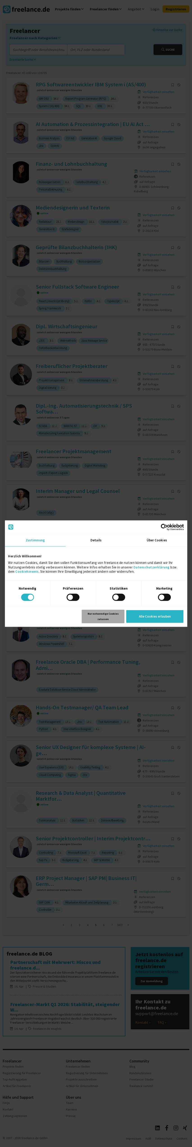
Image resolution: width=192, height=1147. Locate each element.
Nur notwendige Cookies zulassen (103, 616)
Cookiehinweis (27, 571)
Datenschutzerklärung (151, 567)
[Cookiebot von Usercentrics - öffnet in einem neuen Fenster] (164, 527)
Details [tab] (96, 540)
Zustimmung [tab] (35, 540)
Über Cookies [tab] (157, 540)
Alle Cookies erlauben (155, 616)
